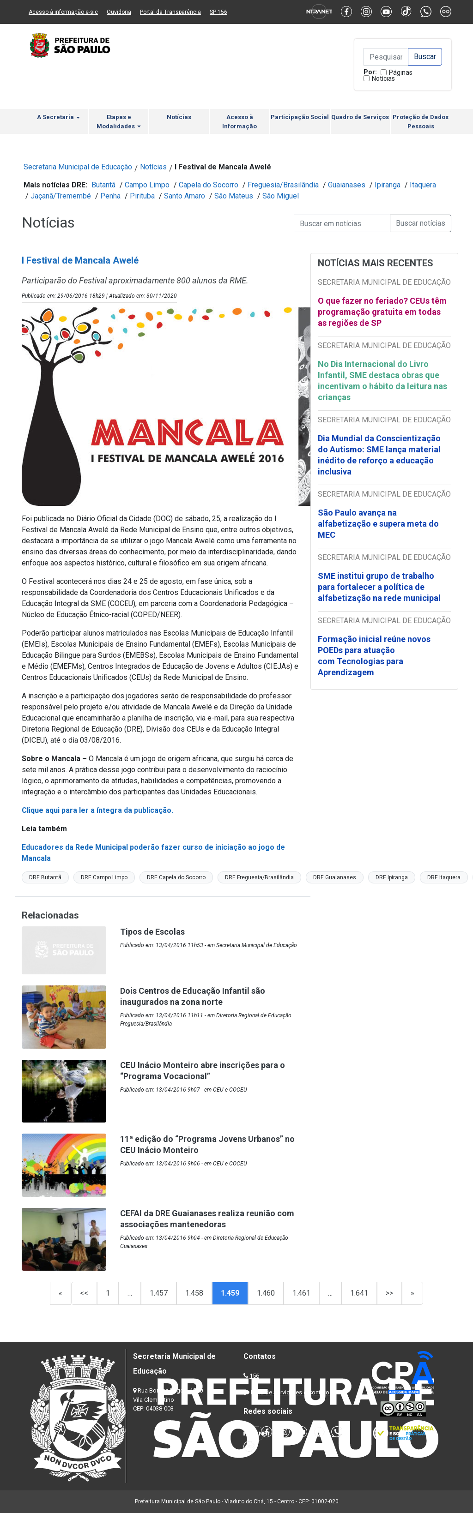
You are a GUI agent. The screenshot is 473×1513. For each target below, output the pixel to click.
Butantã (103, 184)
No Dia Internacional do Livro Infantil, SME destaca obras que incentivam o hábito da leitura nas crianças (382, 380)
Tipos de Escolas (152, 932)
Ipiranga (387, 184)
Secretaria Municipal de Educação (78, 166)
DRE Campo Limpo (104, 877)
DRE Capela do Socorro (176, 877)
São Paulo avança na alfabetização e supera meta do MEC (378, 524)
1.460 (266, 1293)
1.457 (159, 1293)
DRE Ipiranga (392, 877)
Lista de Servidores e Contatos (292, 1392)
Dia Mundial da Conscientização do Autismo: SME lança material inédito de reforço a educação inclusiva (379, 454)
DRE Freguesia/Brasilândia (259, 877)
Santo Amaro (184, 196)
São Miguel (280, 196)
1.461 (301, 1293)
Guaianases (346, 184)
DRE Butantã (45, 877)
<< (84, 1293)
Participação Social (300, 117)
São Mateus (233, 196)
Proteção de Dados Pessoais (421, 122)
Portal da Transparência (170, 12)
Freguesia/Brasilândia (283, 184)
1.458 (194, 1293)
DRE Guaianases (334, 877)
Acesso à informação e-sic (63, 12)
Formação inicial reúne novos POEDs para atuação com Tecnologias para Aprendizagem (374, 655)
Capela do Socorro (208, 184)
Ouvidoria (119, 12)
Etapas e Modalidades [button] (119, 122)
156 (254, 1375)
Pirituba (142, 196)
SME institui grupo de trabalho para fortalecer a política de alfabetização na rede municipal (380, 587)
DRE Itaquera (444, 877)
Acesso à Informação (239, 122)
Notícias (383, 78)
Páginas (400, 72)
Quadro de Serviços (360, 117)
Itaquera (423, 184)
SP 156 (218, 12)
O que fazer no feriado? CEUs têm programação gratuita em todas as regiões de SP (382, 312)
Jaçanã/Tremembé (60, 196)
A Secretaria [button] (58, 117)
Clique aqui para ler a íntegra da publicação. (97, 810)
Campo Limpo (147, 184)
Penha (110, 196)
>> (389, 1293)
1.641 (359, 1293)
